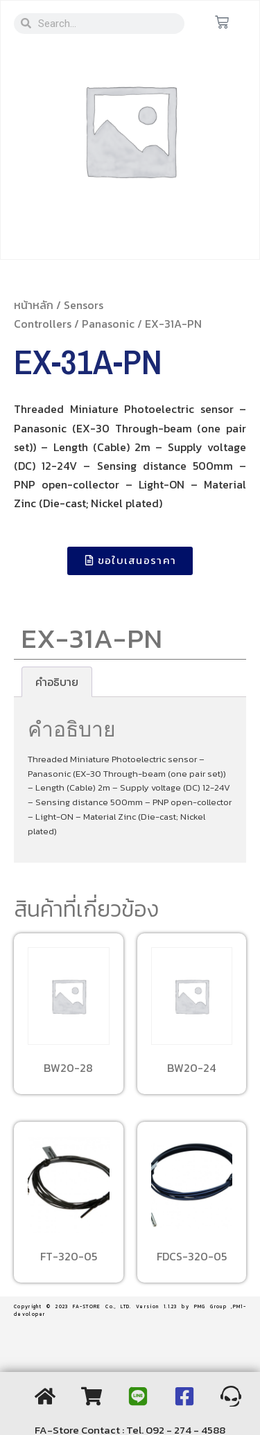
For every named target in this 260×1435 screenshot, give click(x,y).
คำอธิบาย (56, 682)
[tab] (56, 682)
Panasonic (108, 323)
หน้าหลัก (33, 305)
